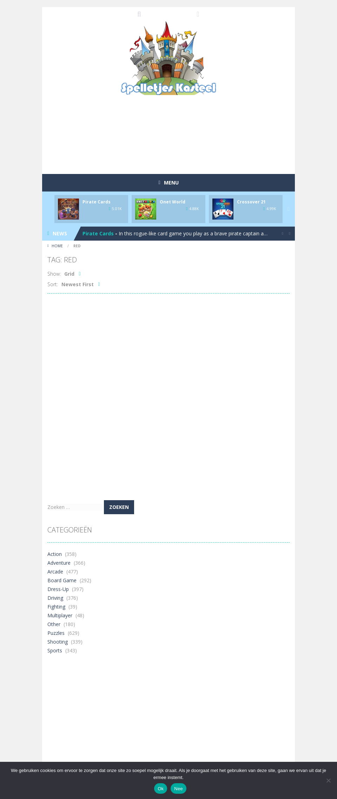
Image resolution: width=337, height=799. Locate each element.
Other (53, 624)
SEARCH (139, 14)
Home (57, 245)
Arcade (55, 571)
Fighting (56, 606)
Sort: (52, 284)
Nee (178, 788)
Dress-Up (58, 589)
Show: (54, 273)
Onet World (172, 202)
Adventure (59, 562)
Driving (55, 598)
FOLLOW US (198, 14)
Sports (54, 650)
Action (54, 554)
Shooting (57, 641)
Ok (161, 788)
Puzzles (56, 633)
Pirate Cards (96, 202)
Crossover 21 (251, 202)
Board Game (62, 580)
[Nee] (328, 780)
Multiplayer (59, 615)
